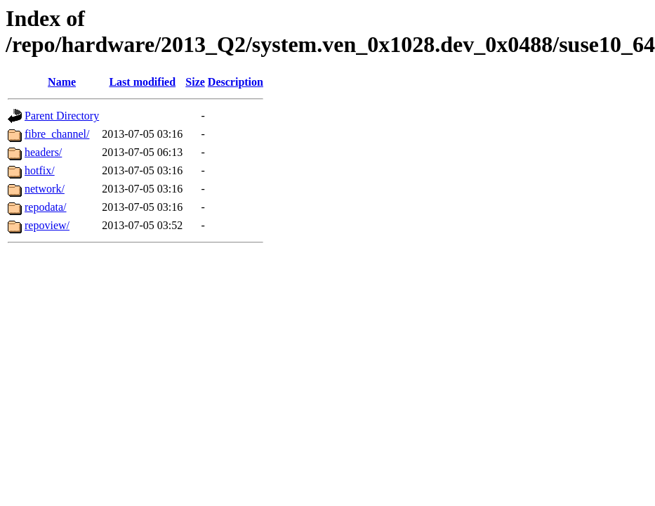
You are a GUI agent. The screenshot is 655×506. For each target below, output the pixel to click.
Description (235, 82)
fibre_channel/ (57, 134)
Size (195, 82)
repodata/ (46, 207)
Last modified (142, 82)
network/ (45, 189)
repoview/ (47, 225)
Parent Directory (62, 116)
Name (62, 82)
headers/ (43, 152)
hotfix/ (40, 170)
